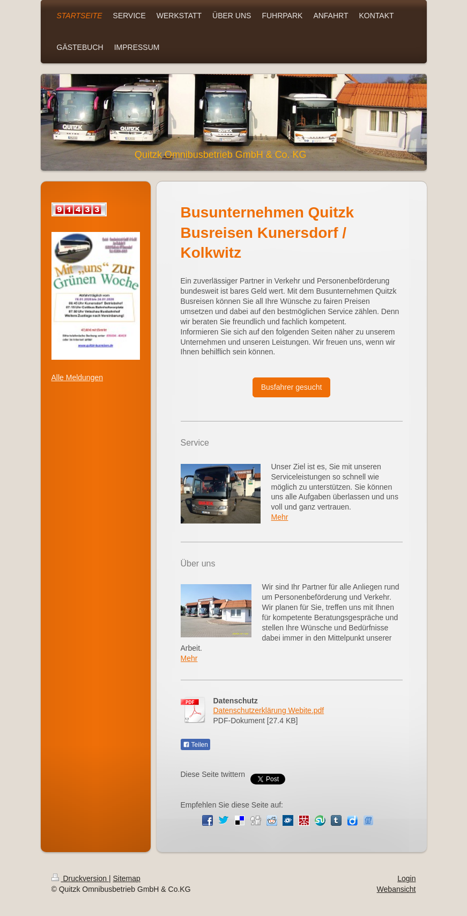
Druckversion (80, 878)
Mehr (279, 517)
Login (406, 878)
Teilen (195, 744)
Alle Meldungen (77, 377)
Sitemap (126, 878)
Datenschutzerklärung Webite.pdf (268, 710)
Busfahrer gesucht (291, 387)
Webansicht (396, 889)
